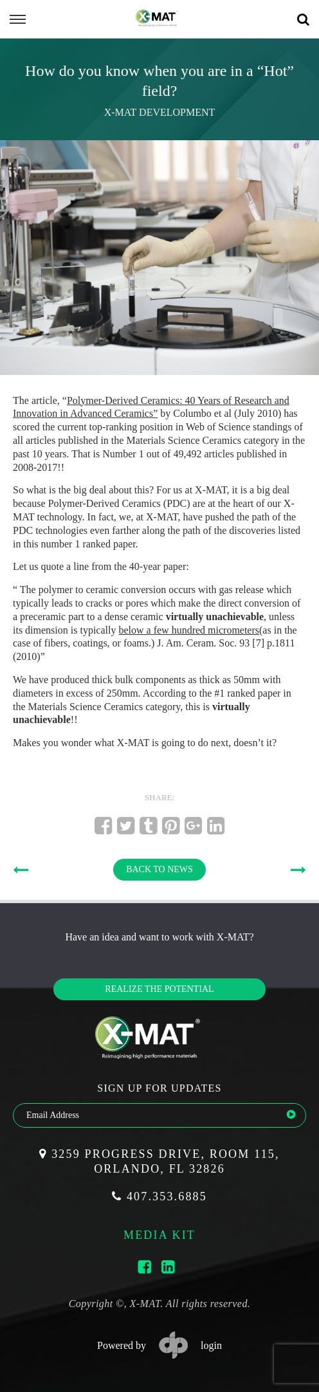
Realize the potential (159, 989)
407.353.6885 (159, 1196)
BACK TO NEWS (159, 869)
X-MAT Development (159, 112)
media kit (159, 1235)
